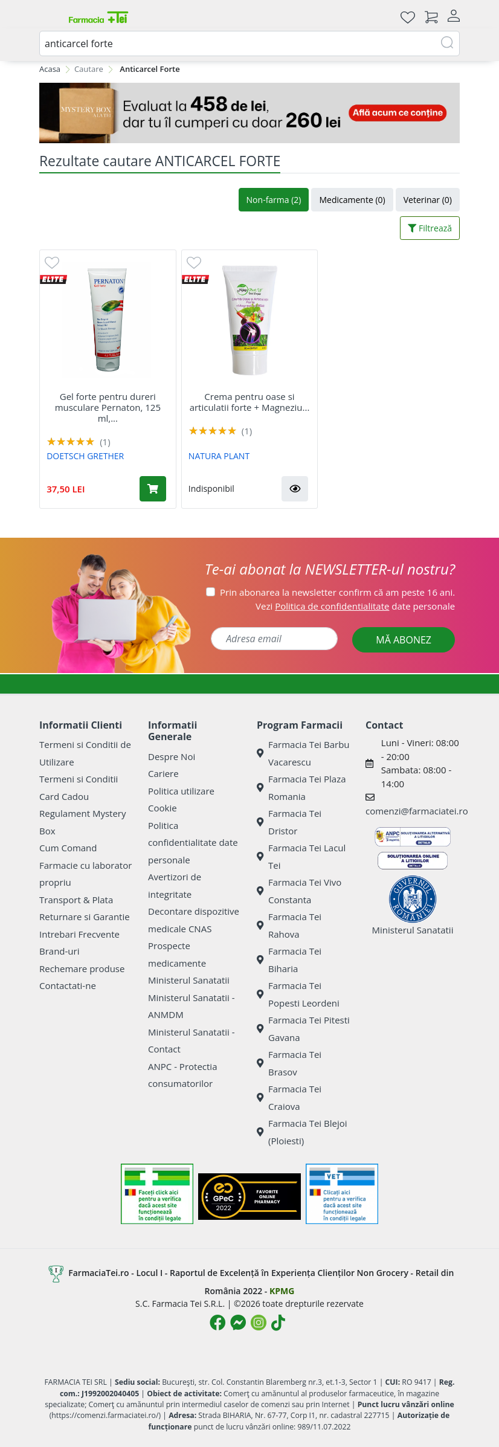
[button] (295, 488)
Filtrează (430, 228)
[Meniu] (49, 17)
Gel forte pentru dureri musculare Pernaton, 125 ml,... (108, 407)
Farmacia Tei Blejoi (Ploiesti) (302, 1132)
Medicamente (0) (352, 199)
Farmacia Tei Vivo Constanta (299, 891)
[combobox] (249, 43)
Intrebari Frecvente (79, 934)
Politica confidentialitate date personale (193, 842)
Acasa (49, 68)
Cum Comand (68, 848)
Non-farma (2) (273, 199)
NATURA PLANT (219, 456)
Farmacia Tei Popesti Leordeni (298, 994)
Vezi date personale (355, 606)
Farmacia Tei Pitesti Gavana (303, 1028)
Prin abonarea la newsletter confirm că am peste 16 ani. (337, 592)
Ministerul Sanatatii (189, 980)
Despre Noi (171, 756)
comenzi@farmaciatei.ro (416, 811)
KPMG (281, 1291)
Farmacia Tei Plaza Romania (301, 787)
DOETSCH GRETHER (85, 456)
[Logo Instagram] (258, 1322)
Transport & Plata (76, 900)
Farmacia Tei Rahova (289, 925)
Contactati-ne (67, 985)
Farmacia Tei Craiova (289, 1097)
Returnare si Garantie (84, 916)
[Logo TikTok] (278, 1322)
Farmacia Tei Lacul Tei (301, 856)
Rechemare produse (81, 968)
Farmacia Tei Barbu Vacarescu (303, 753)
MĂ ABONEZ (403, 639)
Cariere (163, 773)
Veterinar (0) (428, 199)
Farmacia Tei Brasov (289, 1063)
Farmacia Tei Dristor (289, 822)
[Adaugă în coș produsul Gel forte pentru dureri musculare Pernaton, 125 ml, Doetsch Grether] (153, 488)
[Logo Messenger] (238, 1322)
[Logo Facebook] (217, 1322)
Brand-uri (59, 951)
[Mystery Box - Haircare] (249, 113)
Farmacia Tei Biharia (289, 960)
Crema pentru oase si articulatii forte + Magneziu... (250, 402)
